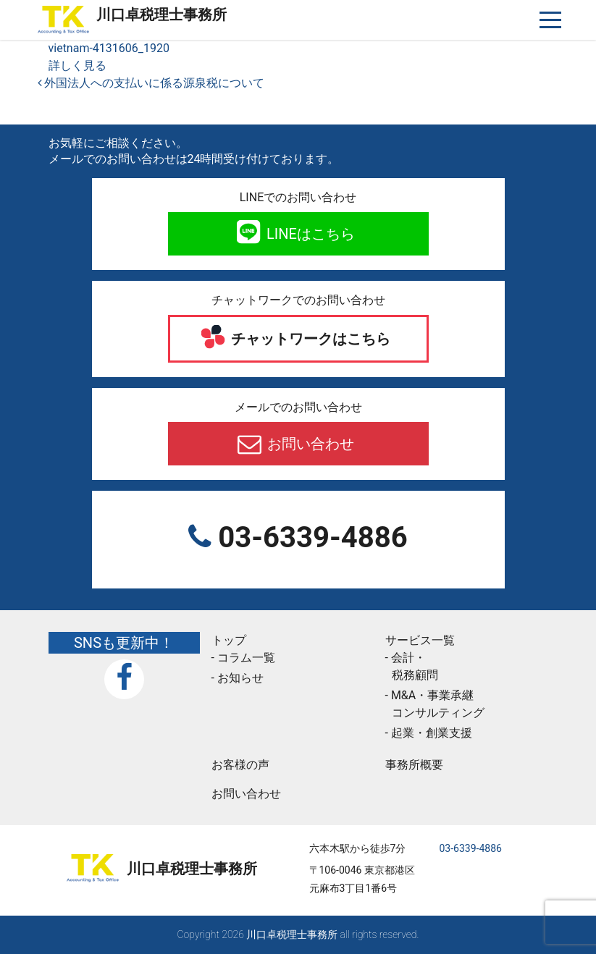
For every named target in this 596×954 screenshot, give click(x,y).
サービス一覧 (420, 640)
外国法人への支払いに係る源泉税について (151, 83)
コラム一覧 (246, 657)
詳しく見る (77, 65)
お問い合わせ (309, 443)
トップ (228, 640)
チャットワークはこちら (308, 338)
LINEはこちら (309, 233)
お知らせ (240, 678)
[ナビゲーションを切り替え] (551, 20)
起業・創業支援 (431, 733)
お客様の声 (240, 765)
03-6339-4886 (309, 537)
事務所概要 (414, 765)
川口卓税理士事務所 (161, 14)
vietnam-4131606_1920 (109, 48)
